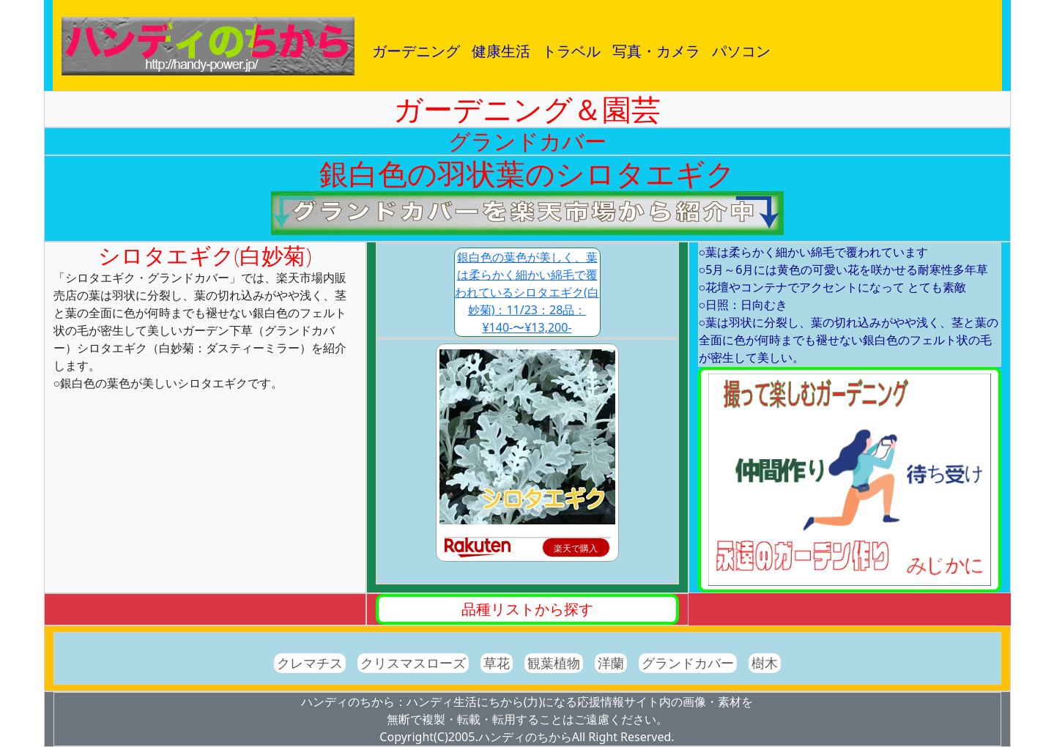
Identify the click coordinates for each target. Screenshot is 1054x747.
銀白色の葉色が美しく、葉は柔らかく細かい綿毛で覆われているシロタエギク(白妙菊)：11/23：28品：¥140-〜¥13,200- (527, 292)
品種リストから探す (527, 609)
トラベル (571, 51)
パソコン (741, 51)
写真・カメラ (656, 51)
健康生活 (501, 51)
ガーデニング (416, 51)
